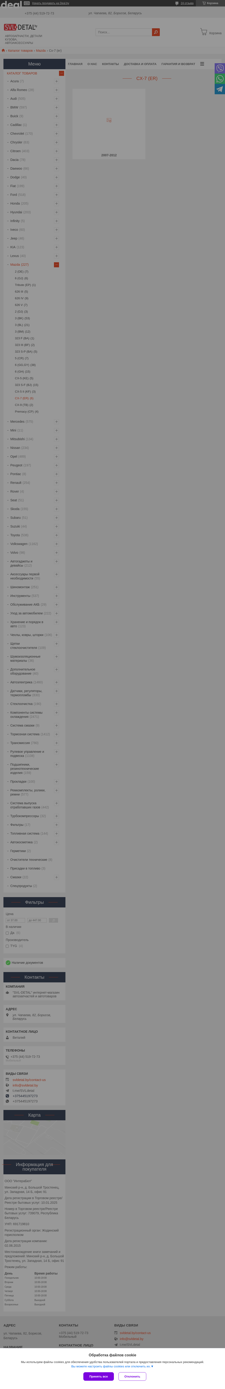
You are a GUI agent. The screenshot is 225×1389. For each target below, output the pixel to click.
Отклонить (132, 1376)
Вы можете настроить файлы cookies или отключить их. (111, 1366)
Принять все (98, 1376)
